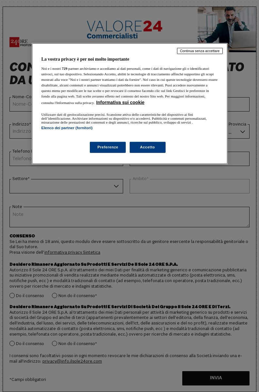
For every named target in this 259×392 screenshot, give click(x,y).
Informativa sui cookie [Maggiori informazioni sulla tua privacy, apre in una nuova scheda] (120, 102)
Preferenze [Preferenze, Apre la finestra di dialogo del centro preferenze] (107, 147)
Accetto (147, 147)
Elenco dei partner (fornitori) (67, 128)
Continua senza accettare (200, 51)
